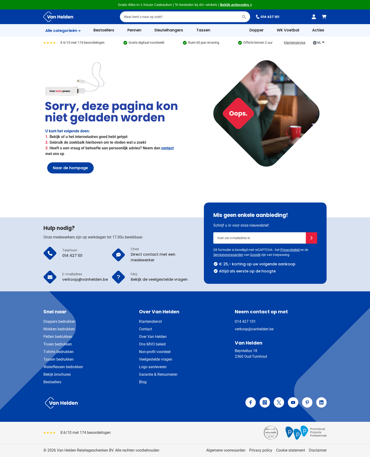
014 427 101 (267, 16)
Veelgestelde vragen (155, 359)
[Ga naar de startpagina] (58, 17)
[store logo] (113, 403)
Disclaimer (318, 450)
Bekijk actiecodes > (236, 5)
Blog (143, 382)
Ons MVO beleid (152, 344)
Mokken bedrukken (59, 329)
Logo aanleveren (153, 367)
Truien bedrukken (57, 344)
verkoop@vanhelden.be (254, 329)
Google (255, 255)
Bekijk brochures (57, 374)
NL (319, 43)
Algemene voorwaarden (225, 450)
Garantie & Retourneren (158, 374)
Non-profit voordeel (155, 351)
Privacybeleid (290, 250)
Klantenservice (294, 42)
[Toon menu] (63, 30)
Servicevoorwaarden (228, 255)
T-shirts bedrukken (58, 351)
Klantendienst (150, 321)
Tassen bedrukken (58, 359)
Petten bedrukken (57, 336)
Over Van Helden (153, 336)
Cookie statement (290, 450)
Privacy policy (260, 450)
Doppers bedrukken (59, 321)
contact (167, 148)
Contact (145, 329)
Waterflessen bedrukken (63, 367)
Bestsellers (52, 382)
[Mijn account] (313, 16)
